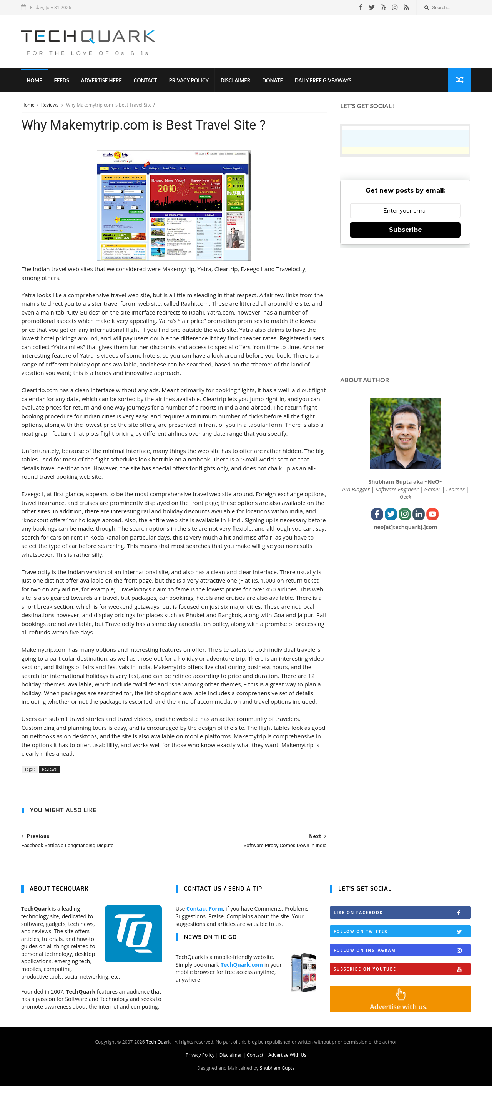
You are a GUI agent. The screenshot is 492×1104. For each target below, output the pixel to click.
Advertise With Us (287, 1073)
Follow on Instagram (402, 968)
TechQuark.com (242, 982)
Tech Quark (158, 1060)
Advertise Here (101, 81)
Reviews (50, 105)
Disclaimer (236, 81)
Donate (273, 81)
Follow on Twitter (402, 949)
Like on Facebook (402, 931)
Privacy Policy (189, 81)
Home (34, 81)
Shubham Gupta (277, 1086)
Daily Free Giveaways (323, 81)
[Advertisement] (331, 42)
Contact (146, 81)
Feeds (61, 81)
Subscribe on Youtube (402, 987)
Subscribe (405, 230)
